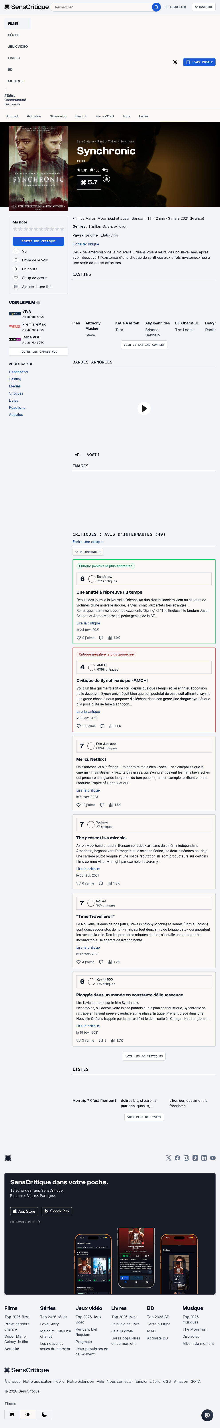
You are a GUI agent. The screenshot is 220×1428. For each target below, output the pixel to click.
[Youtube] (213, 1159)
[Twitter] (168, 1159)
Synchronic (127, 141)
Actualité (11, 1349)
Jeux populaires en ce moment (92, 1351)
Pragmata (84, 1341)
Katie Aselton (127, 323)
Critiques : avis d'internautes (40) (119, 534)
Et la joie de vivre (125, 1324)
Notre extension (80, 1381)
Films (100, 141)
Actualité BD (157, 1338)
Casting (82, 274)
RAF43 (101, 901)
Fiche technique (86, 244)
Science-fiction (115, 226)
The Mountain (194, 1329)
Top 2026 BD (158, 1317)
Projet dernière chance (16, 1326)
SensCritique (85, 141)
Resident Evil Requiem (86, 1332)
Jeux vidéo (89, 1308)
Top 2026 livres (124, 1317)
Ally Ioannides (157, 323)
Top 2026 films (16, 1317)
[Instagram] (186, 1159)
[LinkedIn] (204, 1159)
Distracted (191, 1336)
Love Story (49, 1324)
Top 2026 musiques (191, 1319)
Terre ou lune (158, 1324)
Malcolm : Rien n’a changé (55, 1334)
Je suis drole (122, 1331)
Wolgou (102, 822)
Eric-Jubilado (106, 744)
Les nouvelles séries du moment (55, 1346)
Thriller (112, 141)
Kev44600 (105, 979)
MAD (151, 1331)
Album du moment (198, 1343)
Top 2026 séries (53, 1317)
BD (150, 1308)
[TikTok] (195, 1159)
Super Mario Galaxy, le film (16, 1339)
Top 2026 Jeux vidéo (88, 1319)
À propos (12, 1381)
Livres (119, 1308)
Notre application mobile (43, 1381)
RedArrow (104, 577)
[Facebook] (177, 1159)
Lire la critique (88, 623)
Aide (100, 1381)
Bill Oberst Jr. (187, 323)
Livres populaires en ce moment (125, 1341)
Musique (193, 1308)
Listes (80, 1069)
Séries (48, 1308)
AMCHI (102, 665)
